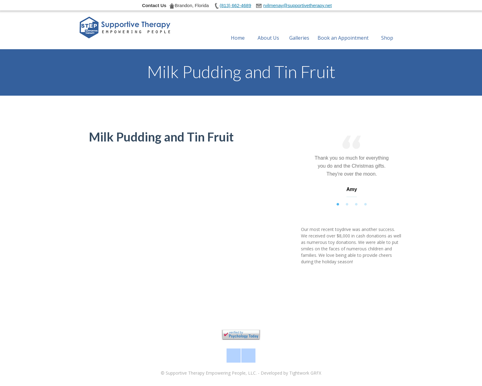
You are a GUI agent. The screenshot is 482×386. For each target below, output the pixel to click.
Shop (387, 30)
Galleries (299, 30)
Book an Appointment (343, 30)
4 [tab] (365, 204)
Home (238, 30)
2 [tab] (347, 204)
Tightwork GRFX (305, 373)
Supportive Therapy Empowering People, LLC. (211, 373)
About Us (268, 30)
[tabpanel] (351, 168)
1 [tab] (338, 204)
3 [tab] (356, 204)
